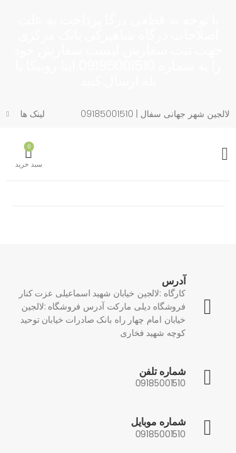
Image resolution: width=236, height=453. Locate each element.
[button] (28, 154)
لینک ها (32, 114)
